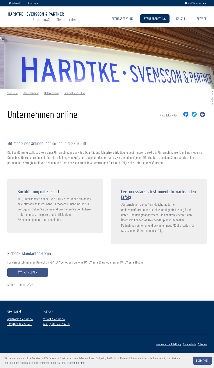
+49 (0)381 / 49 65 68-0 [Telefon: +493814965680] (56, 324)
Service (202, 19)
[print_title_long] (202, 114)
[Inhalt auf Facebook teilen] (186, 114)
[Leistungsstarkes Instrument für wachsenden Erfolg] (159, 211)
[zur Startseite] (42, 16)
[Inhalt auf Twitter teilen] (194, 114)
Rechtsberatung (122, 19)
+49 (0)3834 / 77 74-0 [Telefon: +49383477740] (19, 324)
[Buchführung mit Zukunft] (55, 206)
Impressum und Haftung (168, 344)
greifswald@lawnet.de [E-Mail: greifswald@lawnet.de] (20, 319)
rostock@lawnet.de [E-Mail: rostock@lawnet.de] (54, 319)
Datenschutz (189, 344)
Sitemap (202, 344)
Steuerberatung (155, 19)
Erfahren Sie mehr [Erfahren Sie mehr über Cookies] (76, 362)
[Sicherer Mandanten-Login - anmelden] (27, 272)
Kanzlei (181, 19)
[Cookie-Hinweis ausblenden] (202, 361)
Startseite (12, 93)
